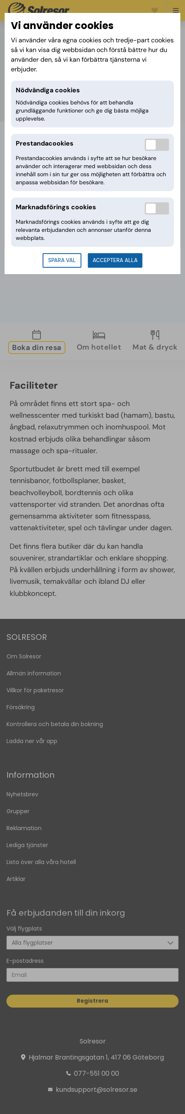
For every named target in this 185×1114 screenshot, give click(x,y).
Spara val (62, 260)
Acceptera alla (114, 260)
